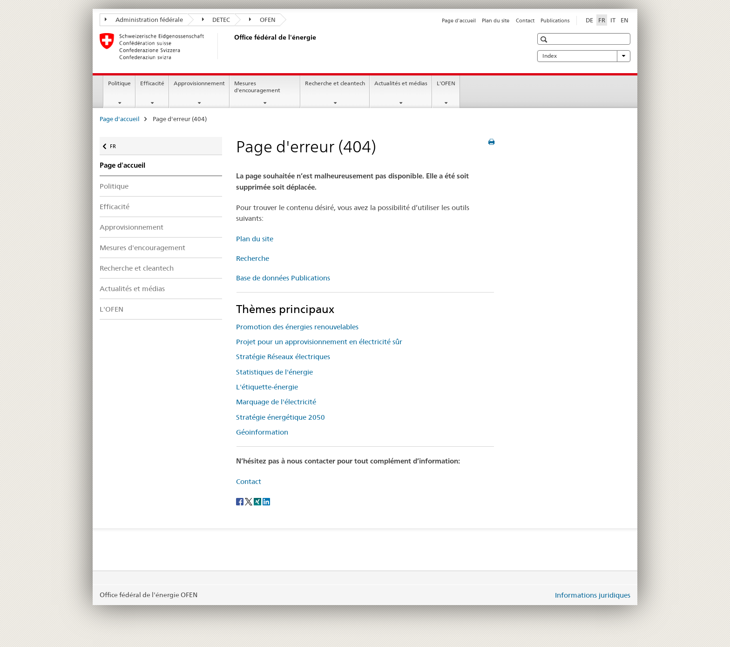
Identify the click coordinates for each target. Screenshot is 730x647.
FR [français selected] (601, 20)
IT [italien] (612, 20)
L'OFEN (446, 83)
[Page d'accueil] (232, 46)
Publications (555, 20)
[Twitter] (249, 500)
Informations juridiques (592, 595)
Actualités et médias (400, 83)
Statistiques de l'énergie (274, 372)
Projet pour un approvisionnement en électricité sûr (319, 341)
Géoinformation (262, 432)
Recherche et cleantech (335, 83)
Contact (525, 20)
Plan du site (495, 20)
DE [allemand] (589, 20)
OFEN (262, 19)
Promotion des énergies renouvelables (297, 326)
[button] (545, 39)
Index (583, 56)
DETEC (216, 19)
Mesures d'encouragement (257, 87)
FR (117, 144)
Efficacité (152, 83)
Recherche (252, 258)
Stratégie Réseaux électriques (283, 356)
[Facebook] (240, 500)
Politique (119, 83)
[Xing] (258, 500)
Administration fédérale (144, 19)
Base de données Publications (283, 277)
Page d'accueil (459, 20)
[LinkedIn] (266, 500)
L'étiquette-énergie (267, 386)
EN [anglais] (625, 20)
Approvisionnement (199, 83)
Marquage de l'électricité (276, 401)
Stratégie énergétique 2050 (280, 417)
